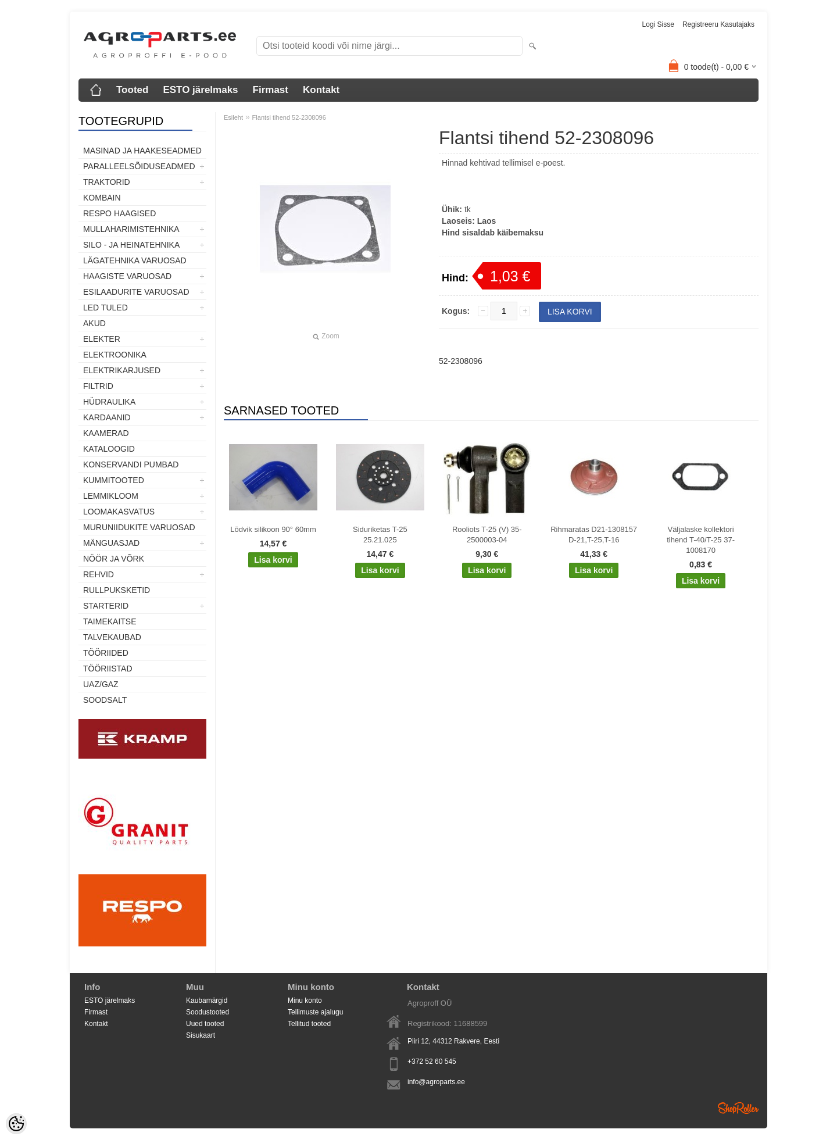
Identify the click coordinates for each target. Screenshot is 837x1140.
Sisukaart (200, 1035)
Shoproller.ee (738, 1108)
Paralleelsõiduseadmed (139, 166)
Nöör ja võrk (113, 558)
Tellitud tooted (309, 1024)
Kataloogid (109, 448)
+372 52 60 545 (431, 1061)
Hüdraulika (109, 401)
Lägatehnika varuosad (135, 260)
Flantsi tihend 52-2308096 (289, 117)
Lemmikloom (110, 496)
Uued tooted (205, 1024)
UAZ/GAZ (101, 684)
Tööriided (105, 652)
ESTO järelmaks (200, 89)
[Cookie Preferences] (16, 1123)
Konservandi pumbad (130, 464)
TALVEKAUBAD (112, 637)
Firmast (270, 89)
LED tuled (105, 307)
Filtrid (98, 386)
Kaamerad (106, 433)
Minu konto (305, 1000)
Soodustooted (207, 1012)
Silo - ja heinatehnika (131, 244)
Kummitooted (113, 480)
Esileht (233, 117)
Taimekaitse (110, 621)
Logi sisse (658, 24)
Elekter (101, 339)
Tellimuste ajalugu (315, 1012)
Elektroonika (114, 354)
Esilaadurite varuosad (136, 291)
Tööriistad (108, 668)
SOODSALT (105, 700)
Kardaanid (107, 417)
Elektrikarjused (121, 370)
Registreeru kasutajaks (718, 24)
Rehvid (98, 574)
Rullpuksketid (116, 590)
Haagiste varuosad (127, 276)
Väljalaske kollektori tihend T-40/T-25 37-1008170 (701, 540)
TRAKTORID (106, 182)
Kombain (102, 197)
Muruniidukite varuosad (139, 527)
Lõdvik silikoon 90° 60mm (273, 529)
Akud (94, 323)
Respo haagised (119, 213)
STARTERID (105, 605)
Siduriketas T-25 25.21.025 (380, 534)
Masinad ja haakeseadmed (142, 150)
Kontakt (321, 89)
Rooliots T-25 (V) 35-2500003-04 (487, 534)
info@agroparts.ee (436, 1082)
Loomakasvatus (119, 511)
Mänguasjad (111, 543)
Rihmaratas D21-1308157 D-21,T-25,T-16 (593, 534)
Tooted (132, 89)
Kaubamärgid (206, 1000)
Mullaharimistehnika (131, 229)
